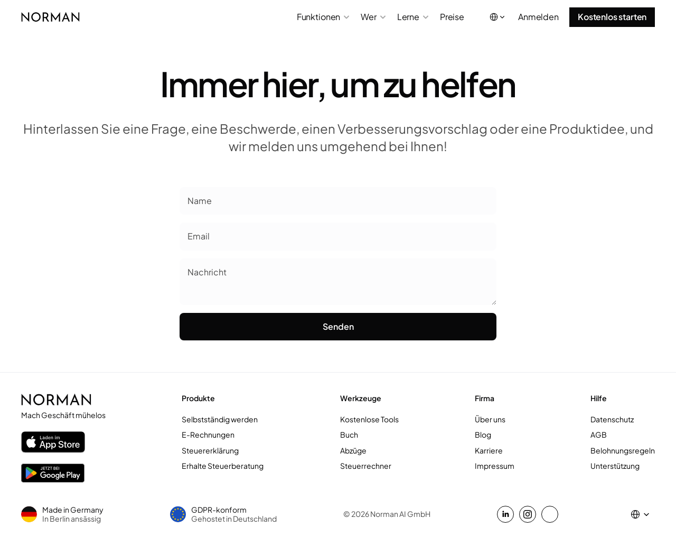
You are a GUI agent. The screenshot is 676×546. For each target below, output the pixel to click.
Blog (483, 434)
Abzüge (353, 450)
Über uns (490, 419)
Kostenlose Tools (369, 419)
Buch (349, 434)
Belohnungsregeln (622, 450)
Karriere (489, 450)
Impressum (494, 465)
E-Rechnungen (208, 434)
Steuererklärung (210, 450)
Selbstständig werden (220, 419)
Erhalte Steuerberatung (223, 465)
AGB (598, 434)
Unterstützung (615, 465)
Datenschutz (612, 419)
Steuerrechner (365, 465)
